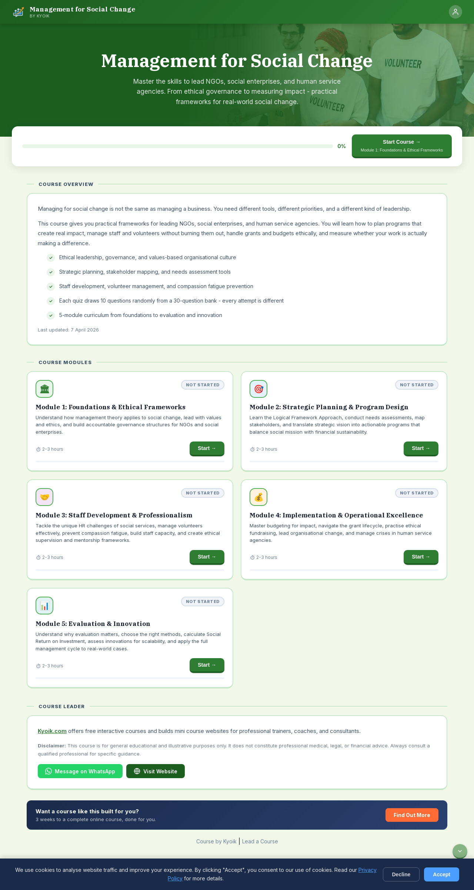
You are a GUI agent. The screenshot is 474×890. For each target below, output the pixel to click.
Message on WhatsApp (80, 771)
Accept (441, 874)
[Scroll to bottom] (460, 851)
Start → (207, 448)
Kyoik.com (52, 730)
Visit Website (155, 771)
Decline (401, 874)
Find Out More (412, 815)
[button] (130, 421)
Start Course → (402, 145)
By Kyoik (40, 16)
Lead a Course (260, 841)
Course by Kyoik (216, 841)
